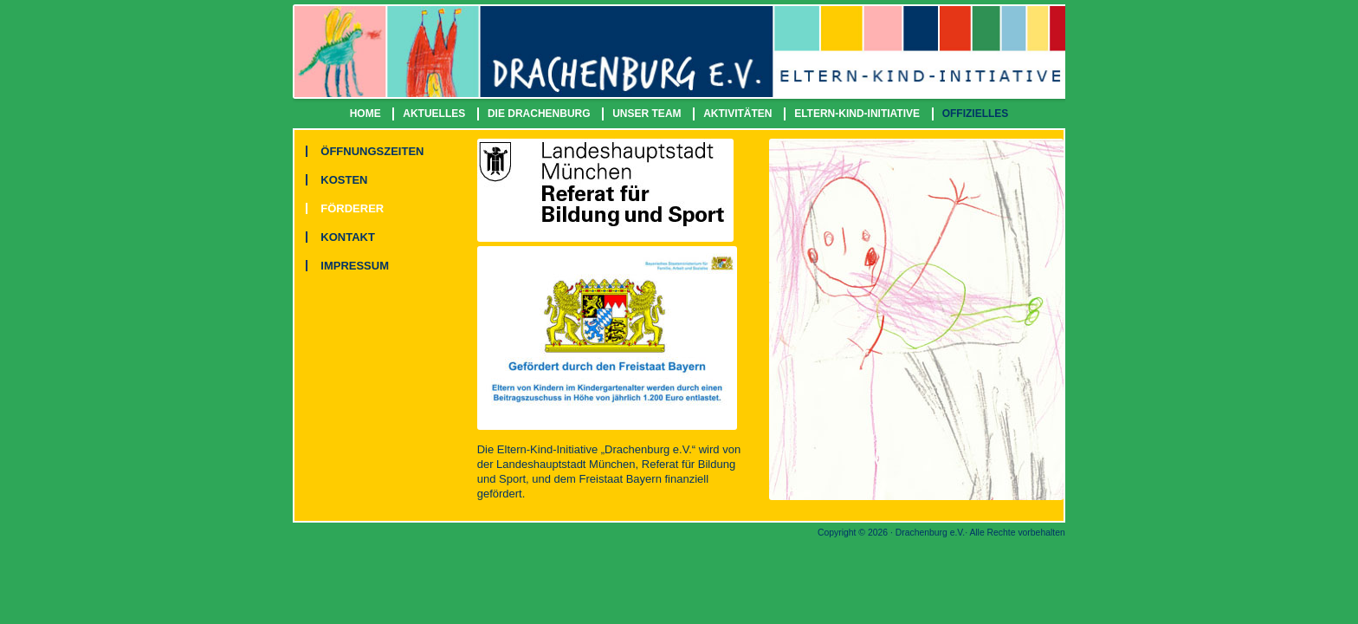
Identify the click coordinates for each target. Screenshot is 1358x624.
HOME (365, 113)
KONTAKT (347, 237)
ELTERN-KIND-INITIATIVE (857, 113)
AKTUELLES (434, 113)
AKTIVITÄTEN (737, 113)
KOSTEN (343, 179)
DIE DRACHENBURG (539, 113)
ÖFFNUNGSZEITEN (372, 151)
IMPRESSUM (354, 265)
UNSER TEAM (646, 113)
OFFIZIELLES (975, 113)
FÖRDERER (352, 208)
